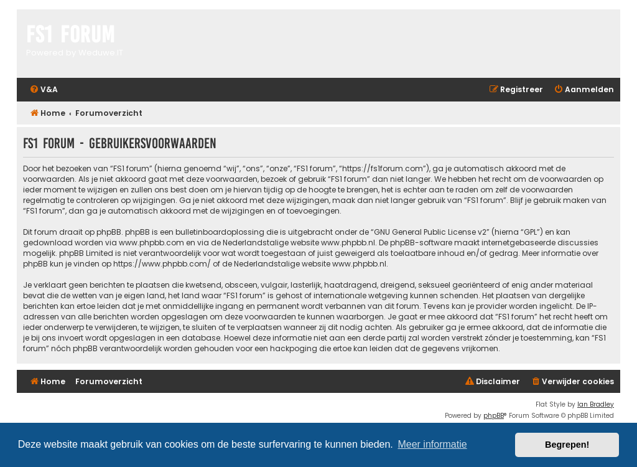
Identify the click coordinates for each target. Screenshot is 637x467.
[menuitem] (43, 90)
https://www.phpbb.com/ (162, 263)
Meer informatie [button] (432, 444)
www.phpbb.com (151, 242)
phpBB (493, 415)
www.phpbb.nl (348, 242)
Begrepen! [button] (567, 445)
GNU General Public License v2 (430, 232)
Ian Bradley (595, 404)
